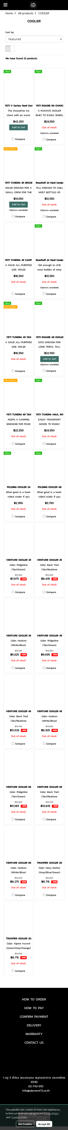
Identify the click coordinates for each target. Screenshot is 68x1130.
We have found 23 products (21, 58)
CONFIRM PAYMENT (34, 1016)
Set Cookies (25, 1123)
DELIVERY (34, 1025)
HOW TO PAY (34, 1007)
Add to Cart (18, 127)
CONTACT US (34, 1042)
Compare (20, 139)
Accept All (44, 1123)
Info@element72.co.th (36, 1090)
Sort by (11, 32)
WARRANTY (34, 1033)
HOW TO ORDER (34, 999)
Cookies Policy (19, 1117)
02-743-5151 (35, 1086)
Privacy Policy (51, 1113)
